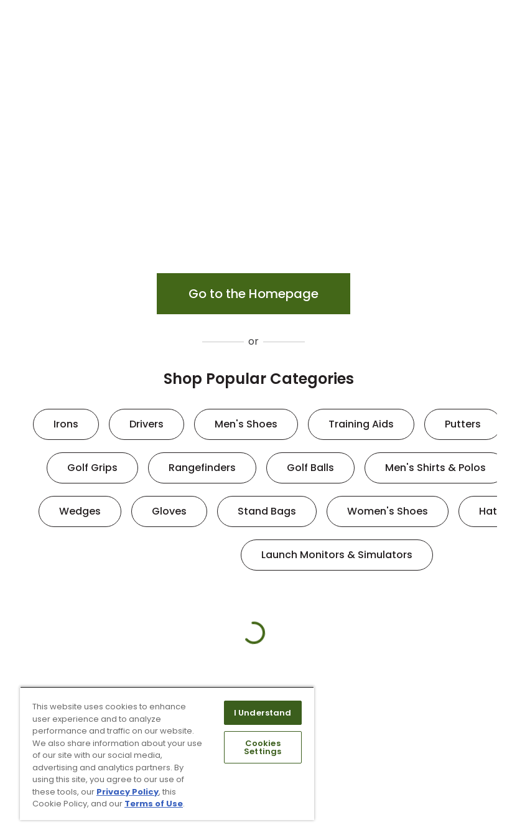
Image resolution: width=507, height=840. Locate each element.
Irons (65, 424)
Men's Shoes (246, 424)
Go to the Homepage (253, 293)
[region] (167, 753)
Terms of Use (153, 804)
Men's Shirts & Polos (435, 467)
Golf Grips (92, 467)
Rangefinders (202, 467)
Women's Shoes (387, 511)
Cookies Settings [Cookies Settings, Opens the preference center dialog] (262, 747)
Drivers (146, 424)
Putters (463, 424)
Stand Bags (267, 511)
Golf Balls (310, 467)
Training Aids (361, 424)
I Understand (263, 713)
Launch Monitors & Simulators (336, 555)
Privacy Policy (127, 792)
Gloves (169, 511)
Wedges (80, 511)
